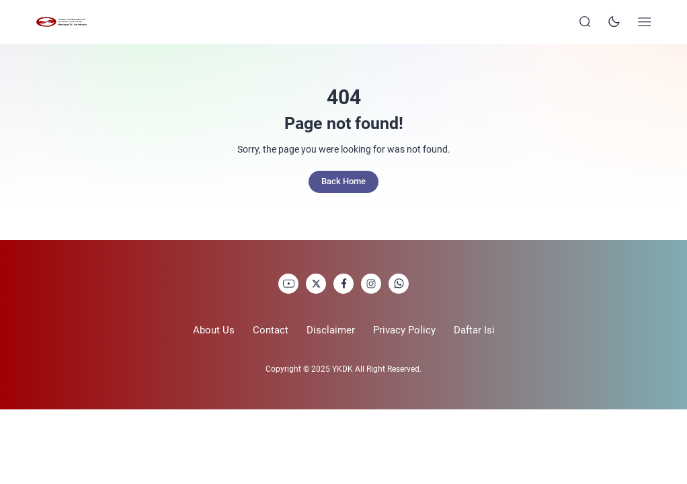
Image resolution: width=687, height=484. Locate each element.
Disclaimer (331, 330)
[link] (288, 284)
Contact (270, 330)
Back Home (343, 181)
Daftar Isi (474, 330)
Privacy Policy (404, 330)
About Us (214, 330)
